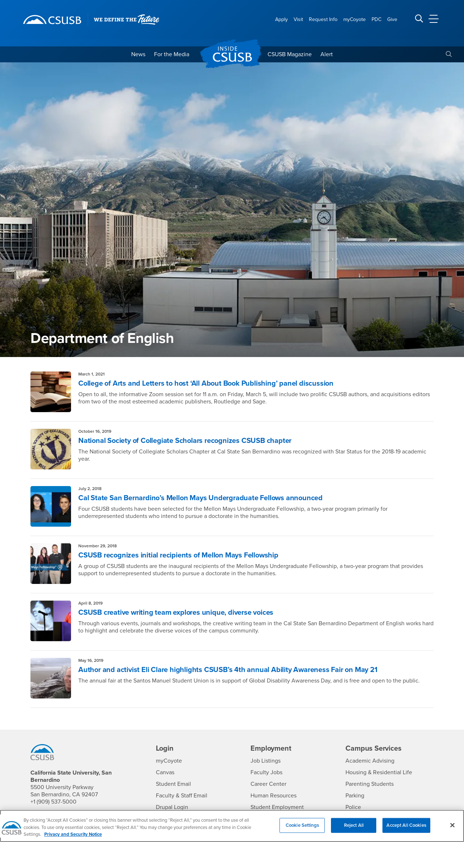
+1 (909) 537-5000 (53, 801)
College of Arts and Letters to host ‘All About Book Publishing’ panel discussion (206, 383)
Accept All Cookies (406, 829)
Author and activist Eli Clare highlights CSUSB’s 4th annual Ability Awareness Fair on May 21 (227, 669)
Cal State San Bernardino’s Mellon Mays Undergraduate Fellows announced (200, 498)
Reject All (354, 829)
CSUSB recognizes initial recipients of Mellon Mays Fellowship (178, 555)
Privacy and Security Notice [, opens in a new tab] (73, 839)
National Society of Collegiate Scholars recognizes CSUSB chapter (184, 440)
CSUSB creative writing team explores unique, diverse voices (175, 612)
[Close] (452, 829)
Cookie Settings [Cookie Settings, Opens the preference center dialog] (302, 829)
